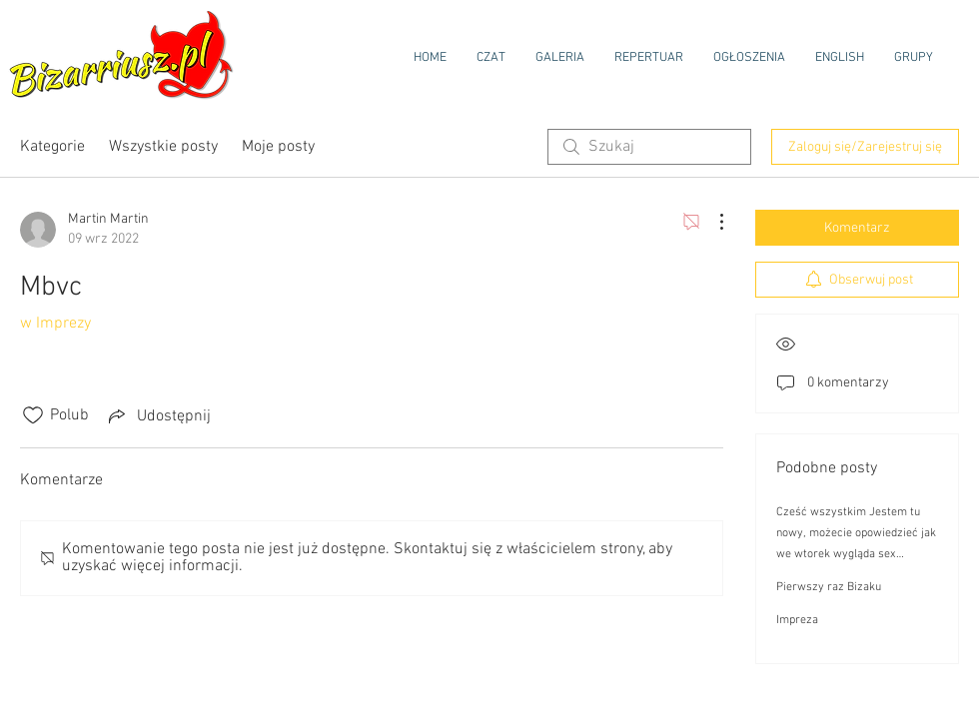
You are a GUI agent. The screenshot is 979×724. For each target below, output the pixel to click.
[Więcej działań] (711, 222)
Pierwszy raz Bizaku (828, 587)
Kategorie (52, 147)
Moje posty (278, 147)
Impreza (797, 620)
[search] (649, 147)
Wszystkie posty (163, 147)
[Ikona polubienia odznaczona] (33, 415)
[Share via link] (158, 415)
